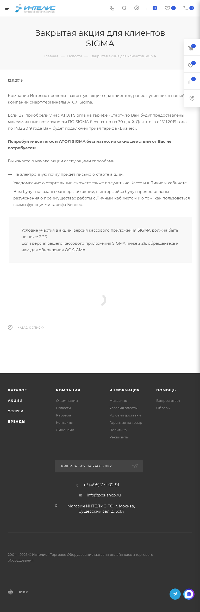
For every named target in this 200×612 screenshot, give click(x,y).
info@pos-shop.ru (104, 495)
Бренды (17, 421)
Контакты (64, 422)
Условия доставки (125, 415)
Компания (68, 390)
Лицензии (65, 430)
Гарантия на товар (125, 422)
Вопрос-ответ (168, 400)
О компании (67, 400)
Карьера (63, 415)
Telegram (175, 594)
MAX (189, 594)
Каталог (17, 390)
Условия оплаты (123, 408)
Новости (63, 408)
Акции (15, 400)
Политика (118, 430)
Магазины (118, 400)
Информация (124, 390)
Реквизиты (119, 437)
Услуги (16, 411)
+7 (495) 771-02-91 (101, 485)
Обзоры (163, 408)
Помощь (166, 390)
